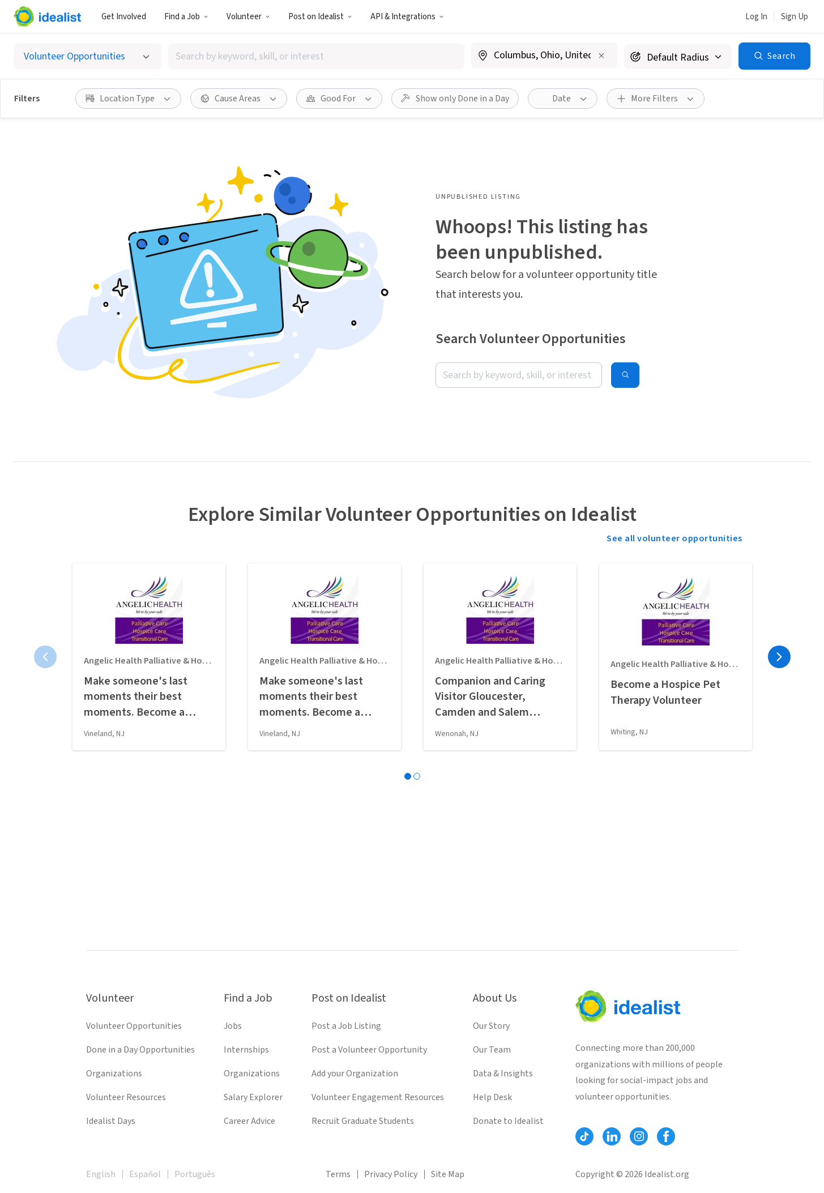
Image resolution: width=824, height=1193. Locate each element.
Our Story (491, 1026)
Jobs (233, 1026)
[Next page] (779, 656)
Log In (756, 17)
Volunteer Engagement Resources (377, 1097)
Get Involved (123, 17)
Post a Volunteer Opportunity (369, 1050)
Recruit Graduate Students (362, 1121)
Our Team (492, 1050)
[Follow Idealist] (584, 1136)
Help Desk (492, 1097)
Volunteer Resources (126, 1097)
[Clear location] (601, 55)
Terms (338, 1174)
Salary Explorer (253, 1097)
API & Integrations (407, 17)
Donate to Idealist (508, 1121)
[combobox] (316, 56)
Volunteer (248, 17)
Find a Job (186, 17)
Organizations (114, 1073)
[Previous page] (45, 656)
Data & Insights (503, 1073)
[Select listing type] (87, 56)
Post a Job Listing (346, 1026)
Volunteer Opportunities (134, 1026)
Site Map (447, 1174)
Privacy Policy (390, 1174)
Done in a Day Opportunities (140, 1050)
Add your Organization (354, 1073)
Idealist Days (110, 1121)
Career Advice (249, 1121)
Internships (246, 1050)
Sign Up (794, 17)
